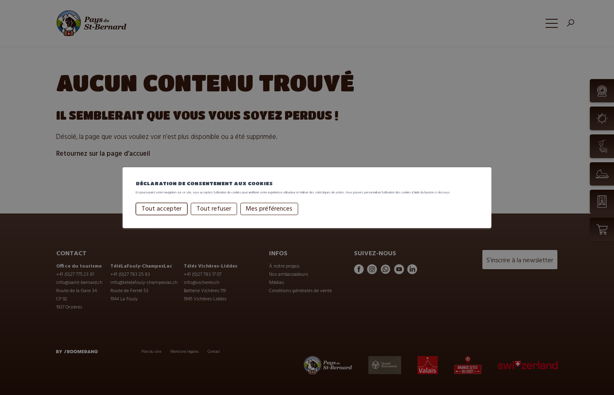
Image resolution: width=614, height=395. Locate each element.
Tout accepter (162, 216)
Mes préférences (269, 216)
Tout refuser (213, 216)
